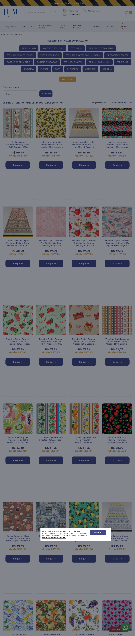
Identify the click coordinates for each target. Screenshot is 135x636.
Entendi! (97, 532)
